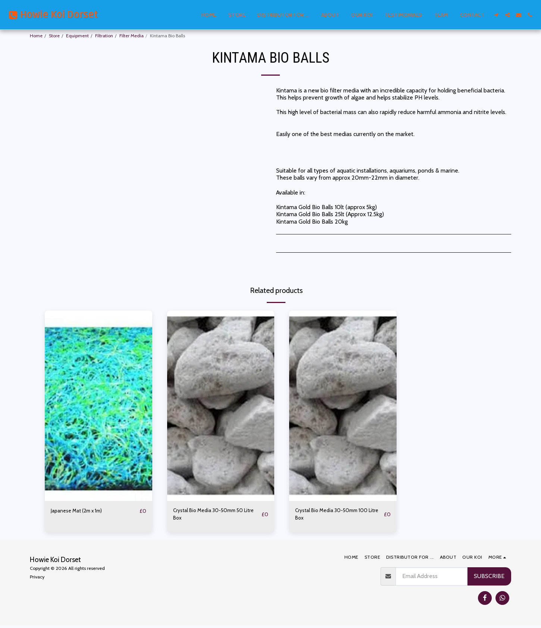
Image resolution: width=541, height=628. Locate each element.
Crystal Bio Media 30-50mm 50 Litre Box (213, 516)
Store (54, 35)
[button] (496, 15)
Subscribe (489, 578)
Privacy (37, 579)
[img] (98, 405)
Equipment (77, 35)
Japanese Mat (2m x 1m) (81, 511)
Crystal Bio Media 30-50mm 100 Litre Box (337, 516)
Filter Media (131, 35)
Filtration (104, 35)
